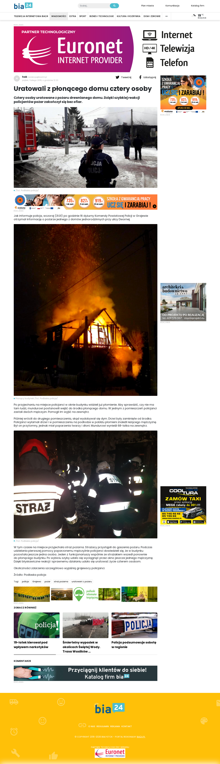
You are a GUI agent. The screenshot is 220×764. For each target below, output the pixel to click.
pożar (47, 581)
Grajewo (36, 581)
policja (25, 581)
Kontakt (126, 726)
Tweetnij (124, 77)
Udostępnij (147, 77)
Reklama (115, 726)
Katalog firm (197, 5)
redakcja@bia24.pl (37, 77)
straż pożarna (61, 581)
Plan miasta (147, 5)
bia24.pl (141, 736)
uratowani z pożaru (82, 581)
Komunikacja (172, 5)
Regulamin (103, 726)
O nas (91, 726)
